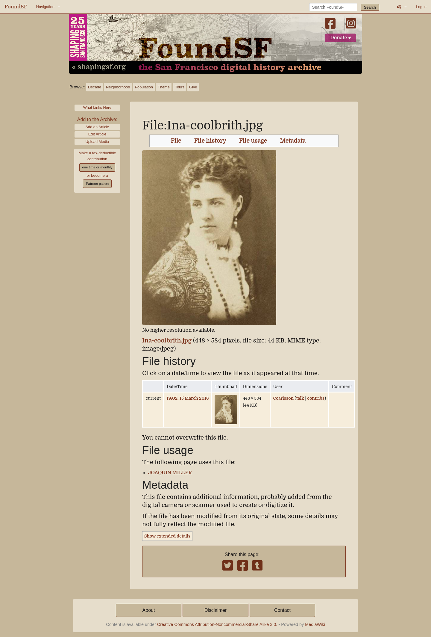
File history (210, 141)
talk (300, 398)
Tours (179, 87)
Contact (282, 610)
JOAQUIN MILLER (170, 473)
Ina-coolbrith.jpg (167, 340)
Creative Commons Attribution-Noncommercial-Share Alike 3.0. (217, 624)
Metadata (293, 141)
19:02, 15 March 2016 (188, 398)
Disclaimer (215, 610)
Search (370, 7)
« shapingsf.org (99, 67)
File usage (253, 141)
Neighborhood (118, 87)
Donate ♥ (340, 37)
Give (193, 87)
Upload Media (97, 141)
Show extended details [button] (167, 536)
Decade (94, 87)
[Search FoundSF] (333, 7)
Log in (421, 6)
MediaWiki (315, 624)
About (148, 610)
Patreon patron (97, 183)
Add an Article (97, 127)
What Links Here (97, 107)
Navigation (45, 6)
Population (144, 87)
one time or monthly (97, 167)
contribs (315, 398)
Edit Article (97, 134)
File (176, 141)
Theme (164, 87)
